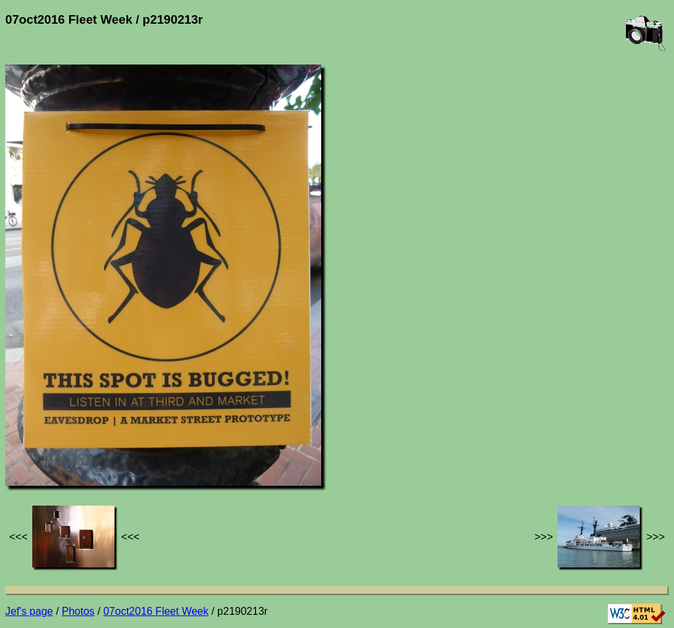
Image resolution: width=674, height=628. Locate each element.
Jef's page (29, 611)
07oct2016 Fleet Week (156, 611)
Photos (78, 611)
